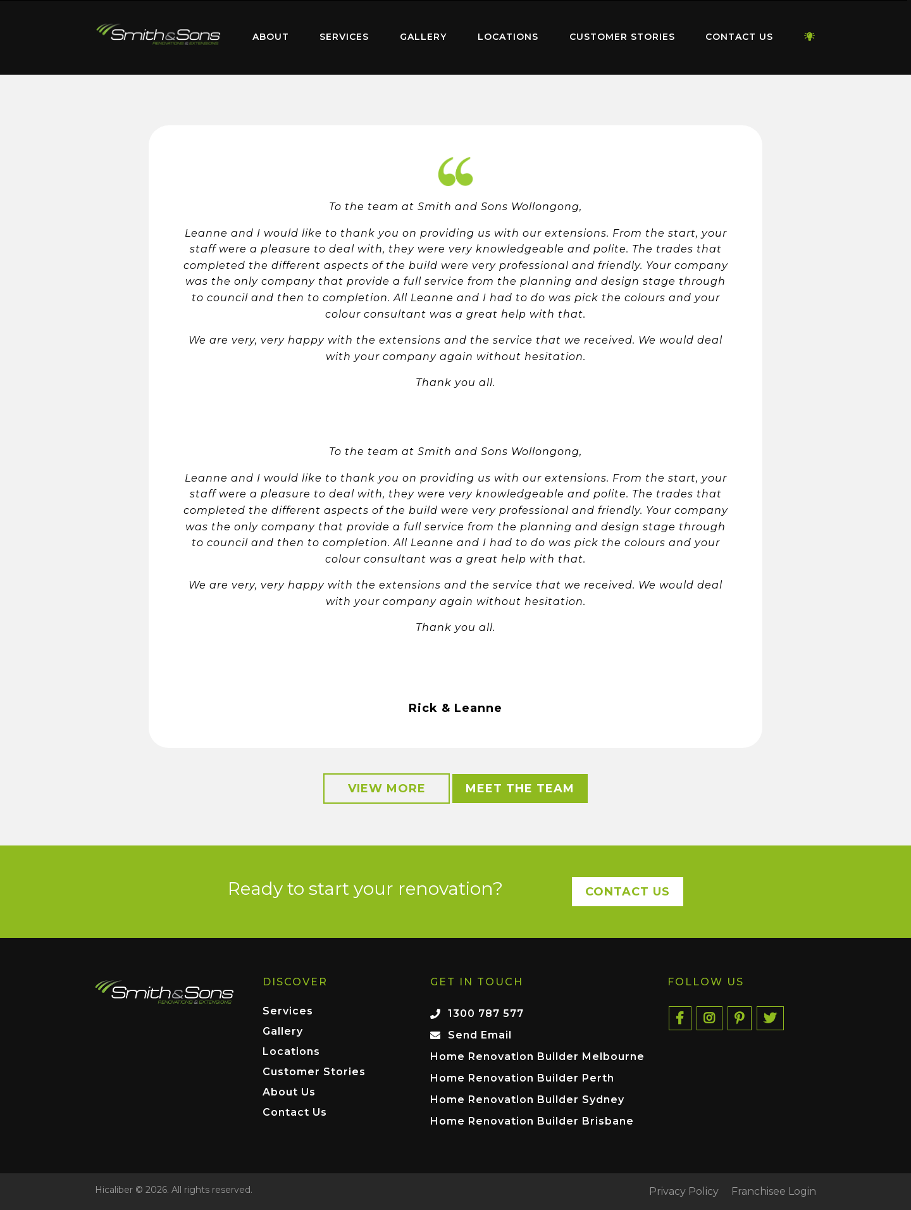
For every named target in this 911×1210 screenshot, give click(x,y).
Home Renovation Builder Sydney (527, 1100)
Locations (508, 36)
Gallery (423, 36)
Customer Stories (622, 36)
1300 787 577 (486, 1013)
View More (387, 788)
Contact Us (739, 36)
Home (158, 34)
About (270, 36)
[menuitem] (158, 37)
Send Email (480, 1035)
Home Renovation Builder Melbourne (537, 1057)
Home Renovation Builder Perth (522, 1078)
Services (344, 36)
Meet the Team (520, 788)
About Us (289, 1092)
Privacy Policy (684, 1192)
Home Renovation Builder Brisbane (532, 1121)
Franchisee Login (773, 1192)
